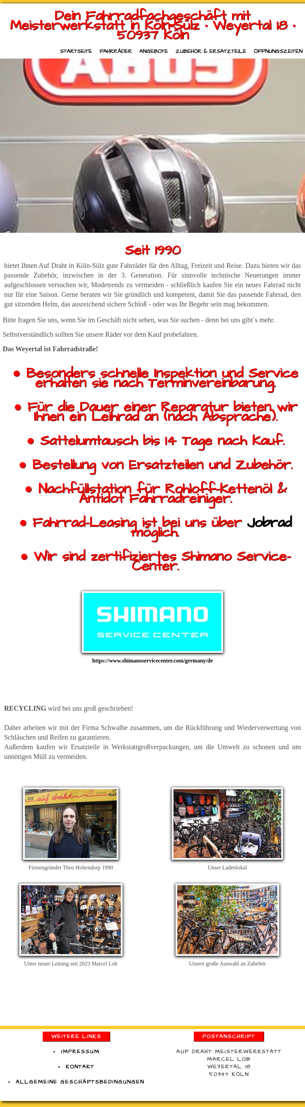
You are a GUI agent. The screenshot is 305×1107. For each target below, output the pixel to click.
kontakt (80, 1067)
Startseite (76, 51)
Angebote (153, 51)
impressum (80, 1051)
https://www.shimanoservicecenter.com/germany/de (152, 661)
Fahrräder (115, 51)
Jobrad (269, 522)
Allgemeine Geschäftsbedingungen (80, 1082)
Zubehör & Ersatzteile (211, 51)
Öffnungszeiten (278, 51)
